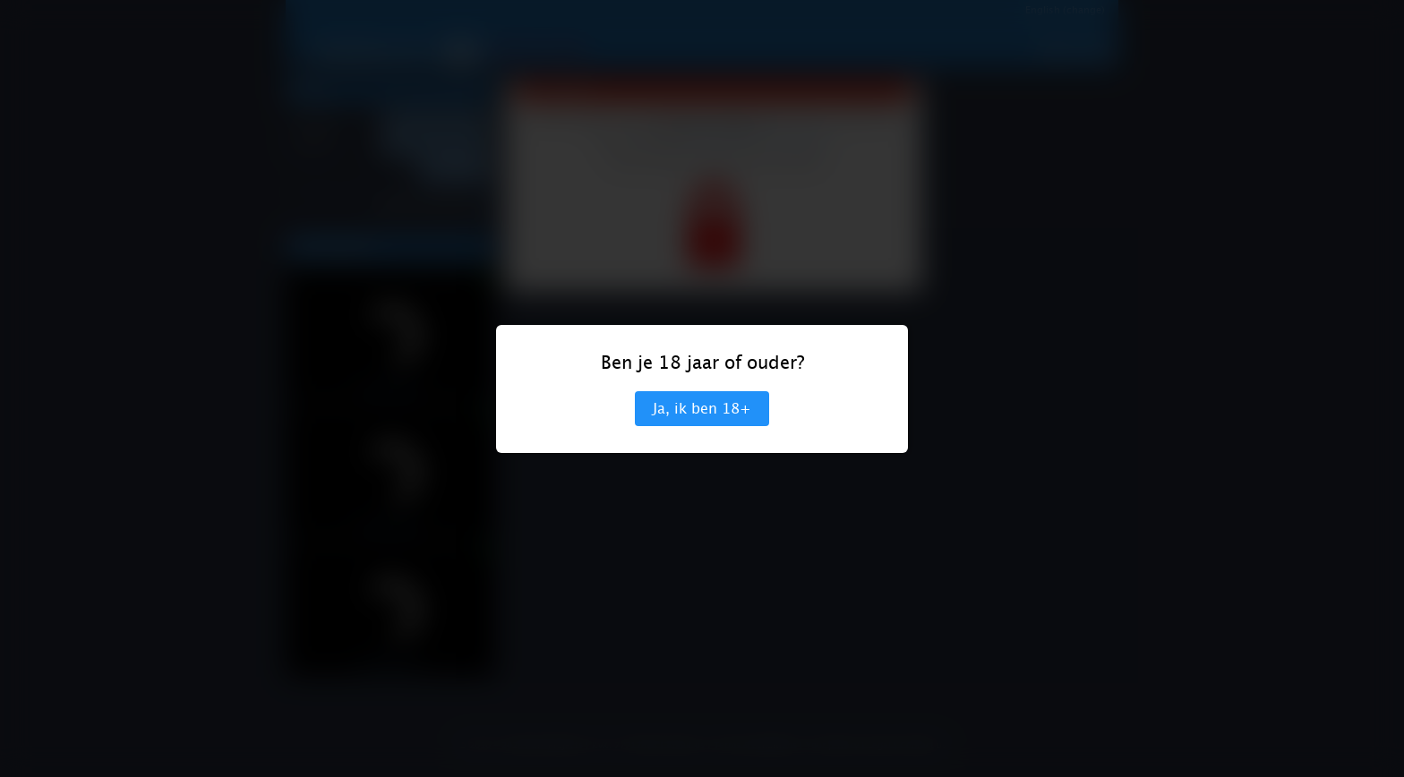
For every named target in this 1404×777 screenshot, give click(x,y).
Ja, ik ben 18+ (702, 408)
